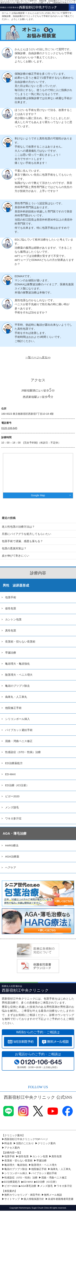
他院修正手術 (13, 707)
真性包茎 (10, 630)
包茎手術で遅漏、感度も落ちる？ (22, 541)
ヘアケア (10, 867)
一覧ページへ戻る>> (38, 357)
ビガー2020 (12, 796)
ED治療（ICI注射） (17, 785)
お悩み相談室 (18, 13)
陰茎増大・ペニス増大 (19, 674)
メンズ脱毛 (12, 807)
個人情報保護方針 (34, 1199)
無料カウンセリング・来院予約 (22, 1194)
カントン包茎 (13, 619)
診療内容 (38, 573)
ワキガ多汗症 (13, 818)
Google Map (38, 495)
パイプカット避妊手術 (19, 729)
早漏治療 (10, 652)
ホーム (5, 13)
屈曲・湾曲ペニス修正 (19, 741)
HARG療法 (11, 845)
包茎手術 (10, 597)
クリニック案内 (47, 1143)
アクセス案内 (12, 1147)
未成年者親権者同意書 (60, 1199)
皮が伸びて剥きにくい (15, 555)
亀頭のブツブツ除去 (17, 685)
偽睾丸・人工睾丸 (16, 696)
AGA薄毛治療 (28, 1186)
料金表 (8, 1143)
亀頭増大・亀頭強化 (17, 663)
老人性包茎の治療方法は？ (18, 526)
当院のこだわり (25, 1143)
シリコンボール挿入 (17, 718)
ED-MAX (10, 774)
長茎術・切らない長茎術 (20, 641)
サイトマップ (12, 1199)
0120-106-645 (9, 428)
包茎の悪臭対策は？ (14, 548)
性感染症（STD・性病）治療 (23, 752)
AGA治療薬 (12, 856)
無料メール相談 (53, 1194)
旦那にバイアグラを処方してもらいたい (26, 533)
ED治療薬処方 (14, 763)
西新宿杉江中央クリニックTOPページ (26, 1139)
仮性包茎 (10, 608)
